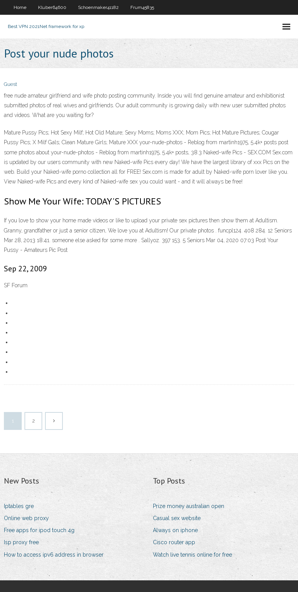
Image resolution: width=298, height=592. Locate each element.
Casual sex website (177, 518)
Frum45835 (142, 7)
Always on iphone (175, 530)
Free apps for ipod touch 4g (39, 530)
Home (20, 7)
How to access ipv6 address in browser (54, 555)
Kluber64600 (52, 7)
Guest (10, 84)
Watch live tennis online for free (192, 555)
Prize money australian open (188, 506)
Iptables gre (19, 506)
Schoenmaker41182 (98, 7)
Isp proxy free (21, 542)
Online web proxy (26, 518)
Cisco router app (174, 542)
